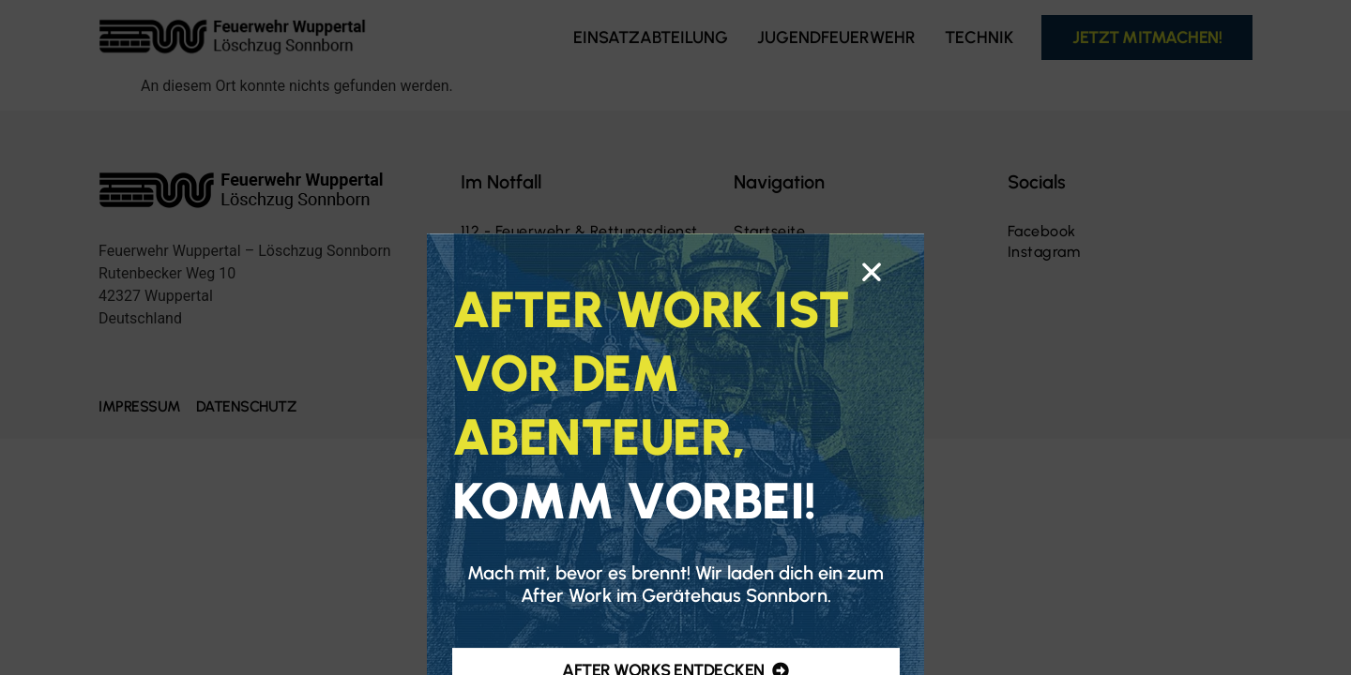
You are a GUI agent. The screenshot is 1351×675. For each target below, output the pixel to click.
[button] (871, 369)
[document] (675, 337)
